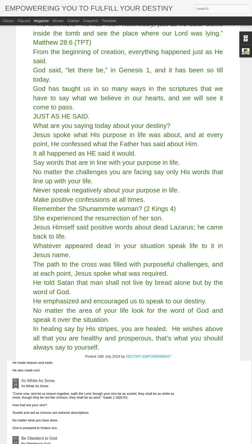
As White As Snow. (38, 381)
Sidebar (73, 21)
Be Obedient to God (39, 438)
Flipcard (23, 21)
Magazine (41, 21)
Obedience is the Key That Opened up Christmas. (66, 265)
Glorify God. (32, 323)
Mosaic (58, 21)
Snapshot (90, 21)
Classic (8, 21)
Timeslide (109, 21)
